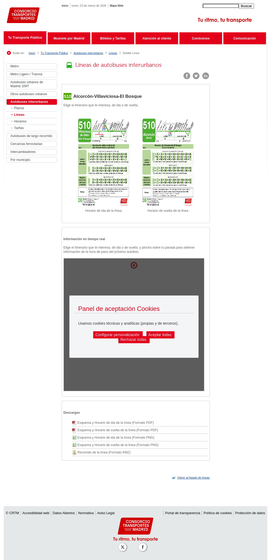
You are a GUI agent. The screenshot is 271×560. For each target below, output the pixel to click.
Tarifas (19, 128)
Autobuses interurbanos (88, 53)
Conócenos (201, 38)
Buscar (246, 6)
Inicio (65, 5)
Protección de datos (250, 513)
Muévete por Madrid (68, 38)
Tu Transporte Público (25, 37)
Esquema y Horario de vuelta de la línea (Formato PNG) (118, 445)
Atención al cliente (156, 38)
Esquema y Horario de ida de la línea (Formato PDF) (116, 423)
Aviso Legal (106, 513)
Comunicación (244, 38)
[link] (193, 477)
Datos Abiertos (64, 513)
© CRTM (12, 513)
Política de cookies (218, 513)
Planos (19, 108)
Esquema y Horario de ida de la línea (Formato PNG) (116, 437)
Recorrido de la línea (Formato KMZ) (104, 452)
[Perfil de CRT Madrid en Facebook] (143, 544)
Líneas (113, 53)
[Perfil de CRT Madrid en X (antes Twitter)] (123, 544)
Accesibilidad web (35, 513)
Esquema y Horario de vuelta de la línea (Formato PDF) (118, 430)
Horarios (20, 121)
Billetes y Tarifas (113, 38)
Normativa (86, 513)
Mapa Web (116, 5)
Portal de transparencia (182, 513)
